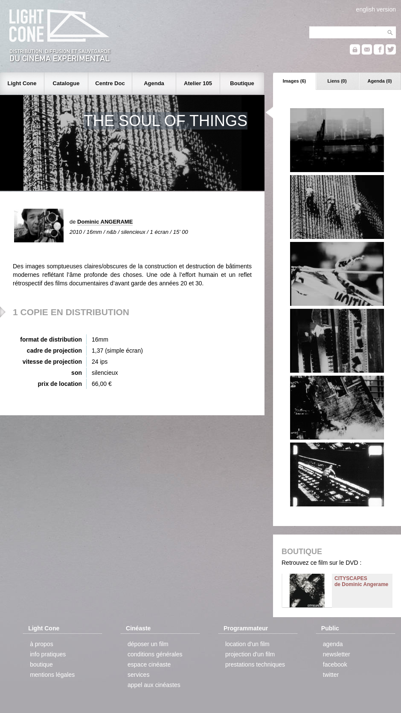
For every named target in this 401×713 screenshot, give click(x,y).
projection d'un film (250, 654)
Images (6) (294, 80)
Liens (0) (336, 80)
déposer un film (148, 644)
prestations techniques (255, 664)
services (138, 674)
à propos (41, 644)
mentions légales (52, 674)
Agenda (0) (380, 80)
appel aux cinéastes (154, 684)
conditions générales (155, 654)
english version (376, 9)
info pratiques (48, 654)
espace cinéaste (149, 664)
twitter (331, 674)
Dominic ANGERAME (105, 221)
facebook (335, 664)
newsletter (336, 654)
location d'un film (247, 644)
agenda (333, 644)
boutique (41, 664)
